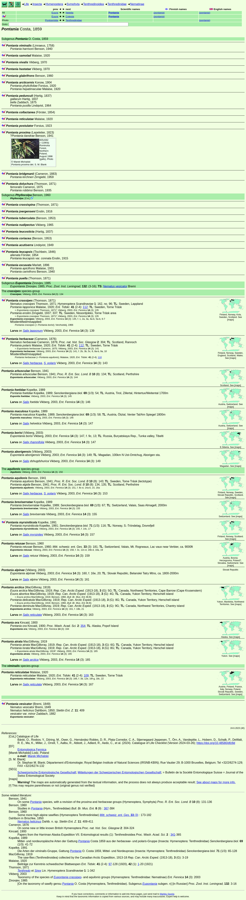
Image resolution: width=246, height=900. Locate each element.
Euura (55, 12)
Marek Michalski (22, 161)
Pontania (114, 12)
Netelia (69, 12)
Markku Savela (167, 894)
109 (86, 675)
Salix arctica (30, 659)
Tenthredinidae (117, 4)
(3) (48, 294)
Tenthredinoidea (93, 4)
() (159, 12)
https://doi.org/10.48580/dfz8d (215, 743)
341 (172, 834)
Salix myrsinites (33, 534)
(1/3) (74, 393)
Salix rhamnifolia (33, 442)
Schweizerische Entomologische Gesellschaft (46, 772)
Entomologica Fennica (31, 749)
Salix (26, 402)
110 (100, 357)
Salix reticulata (32, 614)
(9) (79, 597)
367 (106, 808)
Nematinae (137, 4)
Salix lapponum (33, 330)
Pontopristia (51, 20)
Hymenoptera (54, 4)
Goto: (65, 24)
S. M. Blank (40, 164)
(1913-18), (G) (80, 590)
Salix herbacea (32, 363)
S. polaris (50, 363)
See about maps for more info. (216, 782)
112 (85, 307)
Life (26, 4)
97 (110, 864)
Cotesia (70, 16)
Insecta (37, 4)
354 (82, 625)
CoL (27, 198)
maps (230, 319)
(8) (78, 374)
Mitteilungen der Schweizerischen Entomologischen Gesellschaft (119, 772)
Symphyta (73, 4)
